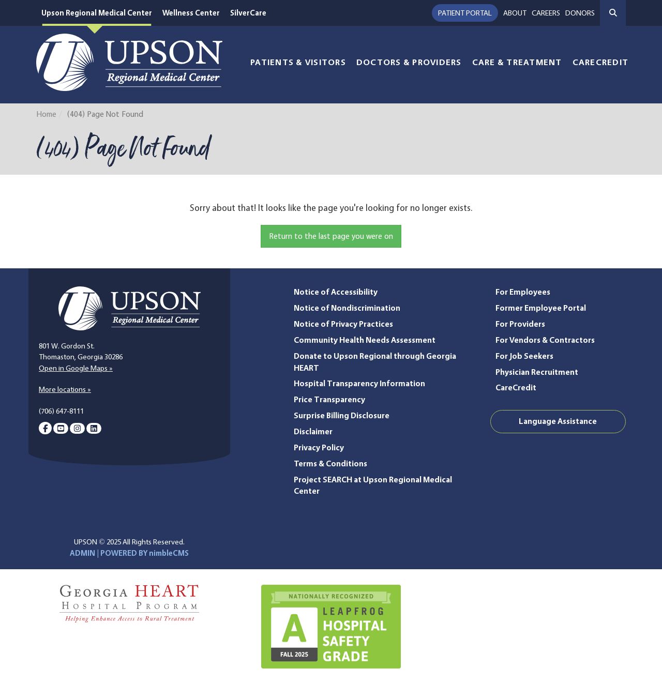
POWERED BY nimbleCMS (144, 553)
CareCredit (601, 62)
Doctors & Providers (409, 62)
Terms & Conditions (330, 463)
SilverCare (248, 13)
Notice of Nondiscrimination (347, 308)
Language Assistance (558, 421)
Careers (546, 13)
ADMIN (82, 553)
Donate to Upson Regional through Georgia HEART (375, 362)
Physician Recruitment (536, 372)
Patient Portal (465, 13)
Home (46, 114)
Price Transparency (329, 399)
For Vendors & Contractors (545, 340)
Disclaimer (313, 431)
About (514, 13)
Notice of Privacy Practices (343, 324)
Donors (580, 13)
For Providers (520, 324)
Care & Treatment (517, 62)
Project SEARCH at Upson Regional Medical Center (373, 485)
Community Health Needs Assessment (364, 340)
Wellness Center (191, 13)
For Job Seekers (524, 356)
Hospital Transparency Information (359, 383)
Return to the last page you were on (331, 236)
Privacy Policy (319, 447)
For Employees (522, 292)
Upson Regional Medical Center (96, 13)
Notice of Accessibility (336, 292)
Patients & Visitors (298, 62)
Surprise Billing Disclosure (341, 415)
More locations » (65, 389)
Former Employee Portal (540, 308)
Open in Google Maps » (76, 368)
